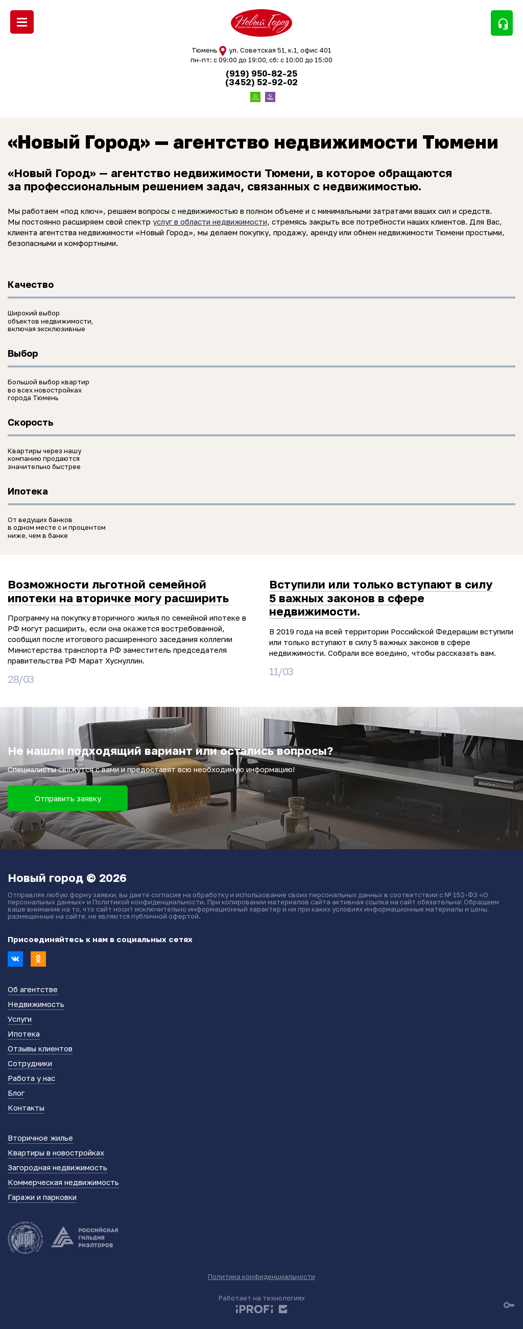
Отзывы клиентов (40, 1048)
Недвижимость (36, 1003)
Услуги (20, 1018)
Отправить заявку (68, 798)
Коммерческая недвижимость (63, 1182)
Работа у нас (31, 1077)
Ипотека (24, 1033)
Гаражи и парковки (42, 1196)
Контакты (26, 1107)
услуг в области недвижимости (210, 221)
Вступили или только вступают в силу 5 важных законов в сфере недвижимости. (380, 597)
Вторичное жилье (40, 1137)
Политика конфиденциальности (261, 1276)
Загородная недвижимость (57, 1167)
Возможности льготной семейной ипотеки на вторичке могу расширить (118, 590)
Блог (16, 1092)
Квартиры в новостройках (56, 1152)
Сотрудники (30, 1063)
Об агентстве (33, 989)
